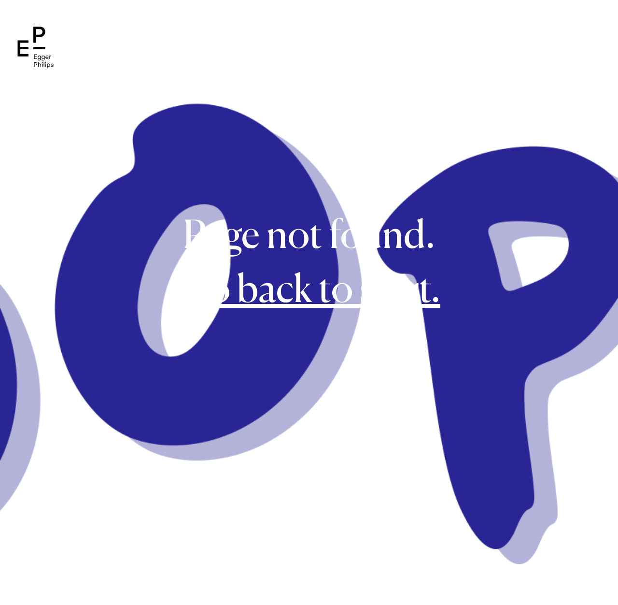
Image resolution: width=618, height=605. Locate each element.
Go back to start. (309, 287)
